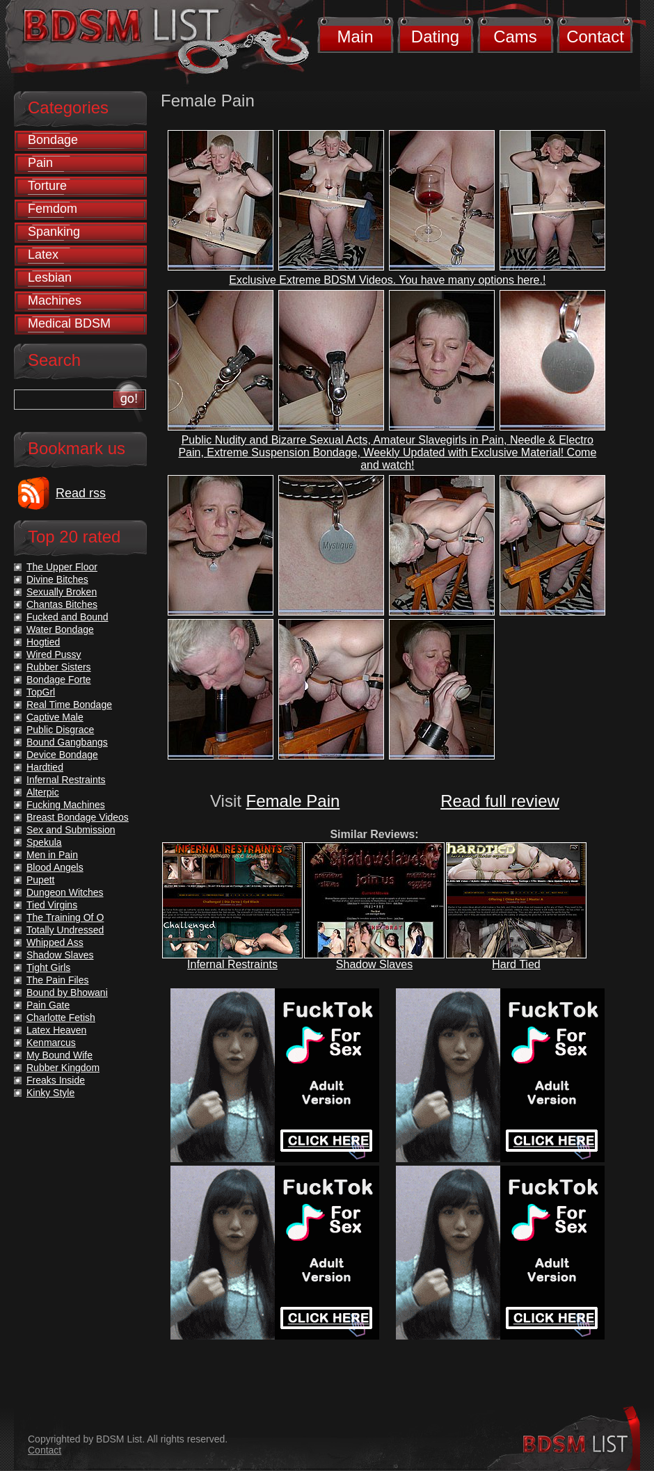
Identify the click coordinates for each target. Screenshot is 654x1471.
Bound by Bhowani (67, 992)
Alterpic (42, 792)
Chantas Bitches (61, 604)
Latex (43, 255)
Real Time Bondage (69, 704)
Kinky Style (50, 1092)
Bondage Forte (58, 679)
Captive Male (54, 717)
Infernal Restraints (232, 964)
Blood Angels (54, 867)
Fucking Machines (65, 804)
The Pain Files (57, 980)
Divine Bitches (57, 579)
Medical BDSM (69, 323)
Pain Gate (48, 1005)
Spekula (44, 842)
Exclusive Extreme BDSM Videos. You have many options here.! (387, 280)
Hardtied (44, 767)
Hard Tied (516, 964)
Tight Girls (48, 967)
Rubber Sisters (58, 667)
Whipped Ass (54, 942)
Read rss (81, 493)
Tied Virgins (51, 904)
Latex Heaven (56, 1030)
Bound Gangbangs (67, 742)
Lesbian (50, 277)
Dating (435, 36)
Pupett (40, 879)
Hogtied (43, 642)
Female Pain (293, 800)
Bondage (53, 140)
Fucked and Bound (67, 616)
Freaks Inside (55, 1080)
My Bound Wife (59, 1055)
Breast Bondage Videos (77, 817)
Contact (595, 36)
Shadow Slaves (374, 964)
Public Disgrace (60, 729)
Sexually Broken (61, 591)
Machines (54, 300)
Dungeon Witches (65, 892)
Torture (47, 186)
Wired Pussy (53, 654)
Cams (515, 36)
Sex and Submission (70, 829)
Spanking (54, 232)
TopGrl (40, 692)
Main (355, 36)
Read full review (499, 800)
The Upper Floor (61, 566)
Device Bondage (62, 754)
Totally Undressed (65, 929)
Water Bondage (60, 629)
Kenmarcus (51, 1042)
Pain (40, 163)
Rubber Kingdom (62, 1067)
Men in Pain (52, 854)
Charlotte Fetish (60, 1017)
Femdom (52, 209)
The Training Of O (65, 917)
